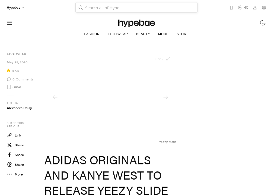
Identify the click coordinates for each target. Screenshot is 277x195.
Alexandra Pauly (19, 108)
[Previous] (55, 97)
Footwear (16, 54)
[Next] (166, 97)
